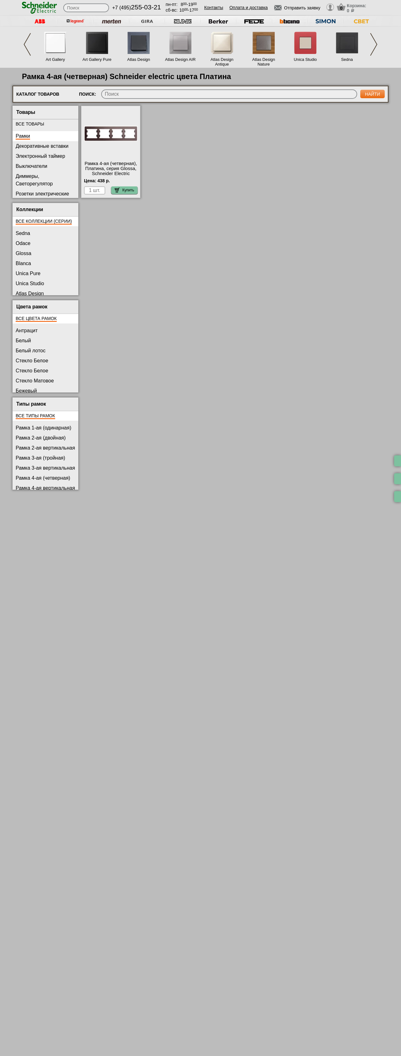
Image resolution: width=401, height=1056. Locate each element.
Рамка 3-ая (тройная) (40, 458)
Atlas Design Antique (222, 62)
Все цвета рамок (36, 318)
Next (374, 44)
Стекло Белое (32, 360)
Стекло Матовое (35, 380)
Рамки (23, 136)
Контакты (213, 7)
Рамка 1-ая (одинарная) (43, 427)
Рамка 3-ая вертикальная (45, 468)
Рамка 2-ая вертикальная (45, 448)
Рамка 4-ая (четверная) (43, 478)
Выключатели (31, 166)
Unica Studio (305, 59)
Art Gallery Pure (96, 59)
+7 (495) (136, 7)
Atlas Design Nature (263, 62)
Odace (23, 243)
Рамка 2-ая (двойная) (41, 437)
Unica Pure (28, 273)
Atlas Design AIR (180, 59)
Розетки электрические (42, 193)
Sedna (347, 59)
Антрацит (27, 330)
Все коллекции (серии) (44, 221)
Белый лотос (30, 350)
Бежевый (26, 390)
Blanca (23, 263)
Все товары (30, 123)
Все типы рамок (35, 415)
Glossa (23, 253)
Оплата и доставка (248, 7)
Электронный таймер (40, 156)
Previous (27, 44)
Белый (23, 340)
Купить (124, 190)
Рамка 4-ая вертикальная (45, 488)
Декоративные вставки (42, 146)
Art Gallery (55, 59)
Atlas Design (138, 59)
